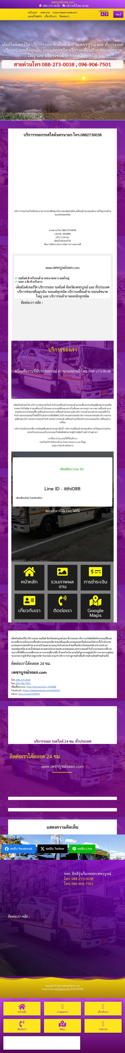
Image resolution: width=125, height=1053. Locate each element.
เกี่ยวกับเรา (51, 16)
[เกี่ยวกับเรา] (103, 1006)
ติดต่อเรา (64, 16)
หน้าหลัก (29, 581)
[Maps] (62, 1024)
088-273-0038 (23, 679)
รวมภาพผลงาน (62, 584)
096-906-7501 (23, 683)
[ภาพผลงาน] (62, 1006)
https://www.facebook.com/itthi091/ (41, 690)
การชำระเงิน (95, 581)
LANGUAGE (103, 11)
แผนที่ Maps (35, 16)
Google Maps (95, 613)
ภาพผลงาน (62, 1011)
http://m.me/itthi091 (29, 693)
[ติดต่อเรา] (22, 1024)
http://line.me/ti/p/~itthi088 (41, 686)
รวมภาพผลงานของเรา (65, 12)
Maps (62, 1029)
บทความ (45, 12)
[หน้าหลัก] (22, 1006)
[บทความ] (103, 1024)
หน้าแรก (32, 12)
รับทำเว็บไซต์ (77, 989)
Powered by (56, 989)
